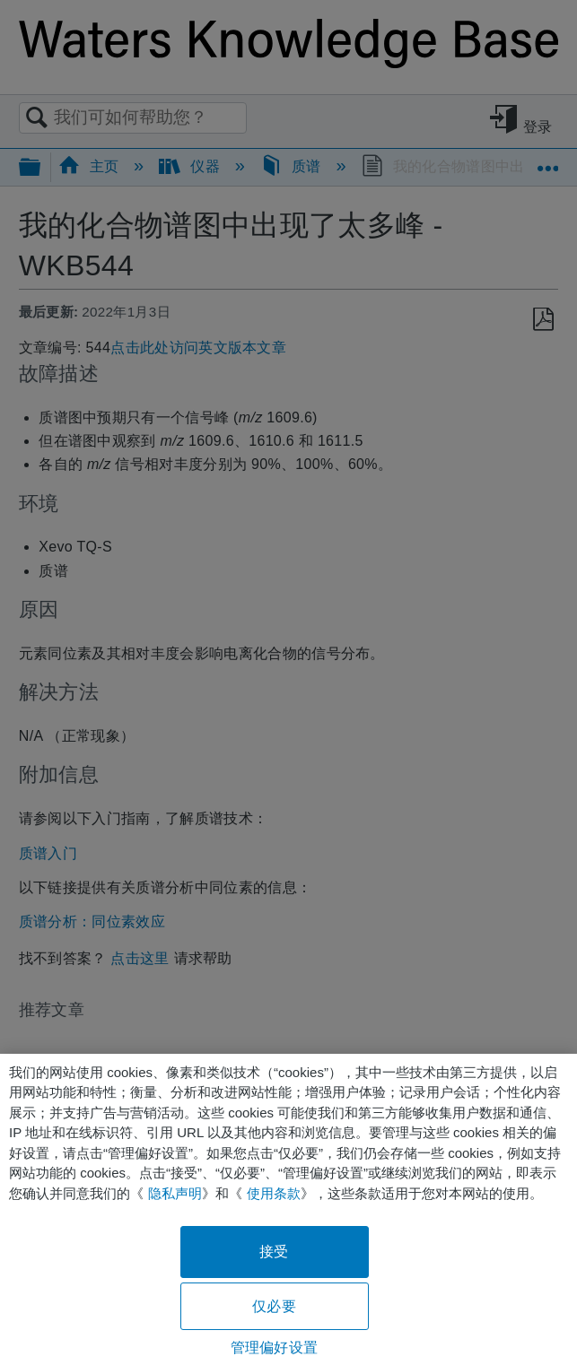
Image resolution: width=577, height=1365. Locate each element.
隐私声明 (175, 1193)
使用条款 (274, 1193)
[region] (288, 1209)
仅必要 (273, 1306)
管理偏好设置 (274, 1347)
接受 (273, 1251)
